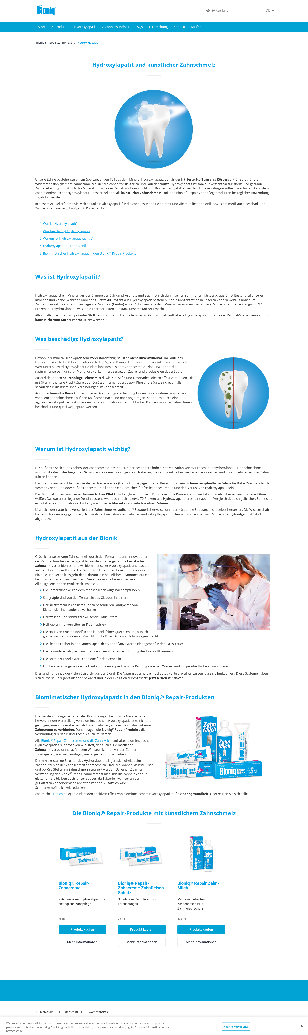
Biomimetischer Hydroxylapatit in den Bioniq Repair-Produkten (90, 253)
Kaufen (196, 27)
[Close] (301, 1025)
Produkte (59, 27)
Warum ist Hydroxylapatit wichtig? (68, 238)
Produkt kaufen (94, 929)
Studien (57, 794)
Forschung (158, 27)
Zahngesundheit (115, 27)
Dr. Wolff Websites (94, 1012)
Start (41, 27)
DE (270, 10)
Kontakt (179, 27)
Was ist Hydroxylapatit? (60, 223)
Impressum (44, 1012)
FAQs (139, 27)
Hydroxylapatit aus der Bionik (65, 246)
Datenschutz (68, 1012)
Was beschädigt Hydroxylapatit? (66, 231)
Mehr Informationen (94, 942)
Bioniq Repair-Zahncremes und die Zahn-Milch (76, 740)
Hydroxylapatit (85, 27)
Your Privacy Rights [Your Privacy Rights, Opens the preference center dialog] (236, 1026)
